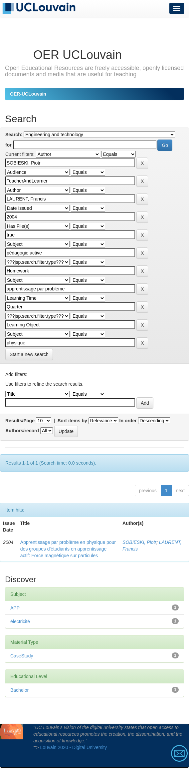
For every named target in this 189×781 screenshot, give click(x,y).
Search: (13, 134)
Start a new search (29, 354)
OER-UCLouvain (28, 94)
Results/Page (20, 420)
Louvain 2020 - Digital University (73, 747)
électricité (20, 621)
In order (128, 420)
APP (15, 607)
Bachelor (19, 690)
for (8, 145)
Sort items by (72, 420)
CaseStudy (21, 655)
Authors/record (22, 430)
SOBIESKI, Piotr (139, 542)
